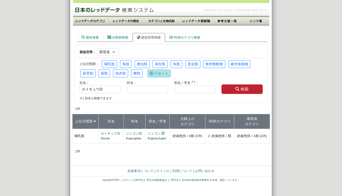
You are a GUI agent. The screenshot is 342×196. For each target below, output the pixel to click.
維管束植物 (239, 64)
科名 (134, 121)
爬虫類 (142, 64)
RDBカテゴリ (220, 121)
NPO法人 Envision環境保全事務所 (190, 180)
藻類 (104, 73)
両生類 (160, 64)
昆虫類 (192, 64)
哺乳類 (109, 64)
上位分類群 (84, 121)
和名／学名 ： (186, 82)
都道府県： (88, 52)
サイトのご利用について (174, 171)
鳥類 (125, 64)
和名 (152, 121)
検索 (241, 89)
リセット (159, 73)
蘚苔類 (88, 73)
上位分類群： (89, 64)
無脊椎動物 (214, 64)
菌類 (136, 73)
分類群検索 (118, 37)
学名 (162, 121)
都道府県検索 (149, 37)
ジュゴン (154, 133)
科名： (132, 83)
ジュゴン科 (134, 133)
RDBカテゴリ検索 (184, 37)
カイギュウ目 (110, 133)
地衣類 (120, 73)
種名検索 (90, 37)
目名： (84, 83)
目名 (111, 121)
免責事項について (140, 171)
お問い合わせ (205, 171)
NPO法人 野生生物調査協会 (151, 180)
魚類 (176, 64)
